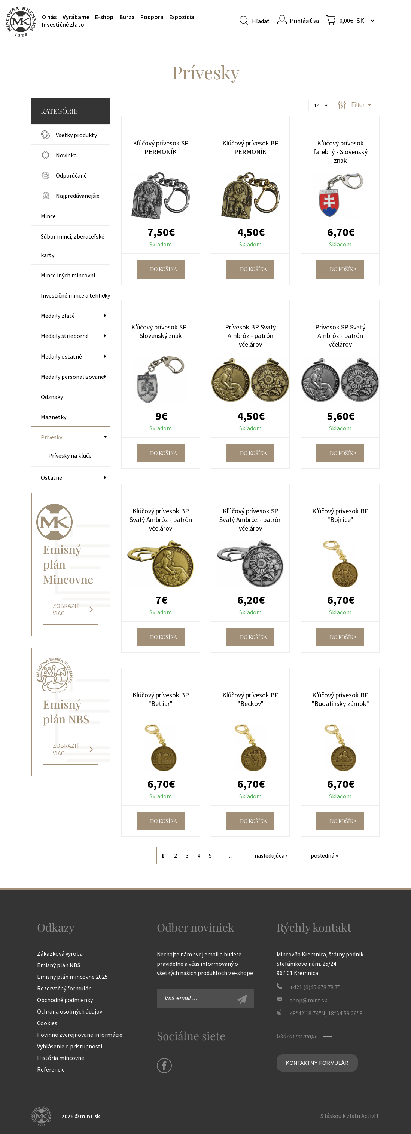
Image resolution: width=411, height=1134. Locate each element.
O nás (49, 17)
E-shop (104, 17)
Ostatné (51, 477)
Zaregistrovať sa (250, 1000)
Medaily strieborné (65, 335)
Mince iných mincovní (68, 275)
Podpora (152, 17)
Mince (48, 216)
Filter (358, 105)
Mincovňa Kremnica (21, 21)
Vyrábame (76, 17)
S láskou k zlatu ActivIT (350, 1115)
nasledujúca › (271, 855)
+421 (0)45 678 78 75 (315, 987)
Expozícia (181, 17)
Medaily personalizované (72, 376)
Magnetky (53, 417)
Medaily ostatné (61, 356)
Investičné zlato (63, 24)
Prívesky (51, 437)
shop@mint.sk (308, 1000)
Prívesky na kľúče (70, 455)
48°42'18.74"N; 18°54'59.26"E (326, 1013)
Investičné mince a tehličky (75, 295)
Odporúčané (71, 175)
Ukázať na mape (305, 1035)
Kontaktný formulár (317, 1063)
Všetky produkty (76, 135)
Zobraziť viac (66, 609)
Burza (127, 17)
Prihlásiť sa (304, 20)
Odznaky (52, 396)
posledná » (324, 855)
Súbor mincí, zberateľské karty (72, 246)
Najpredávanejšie (78, 195)
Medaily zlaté (58, 315)
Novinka (66, 155)
